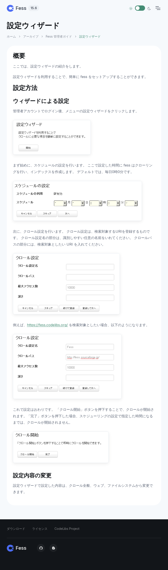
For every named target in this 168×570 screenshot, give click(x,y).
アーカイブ (30, 36)
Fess (23, 8)
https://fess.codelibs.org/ (47, 325)
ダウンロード (16, 528)
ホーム (11, 36)
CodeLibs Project (66, 528)
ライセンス (39, 528)
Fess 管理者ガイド (59, 36)
